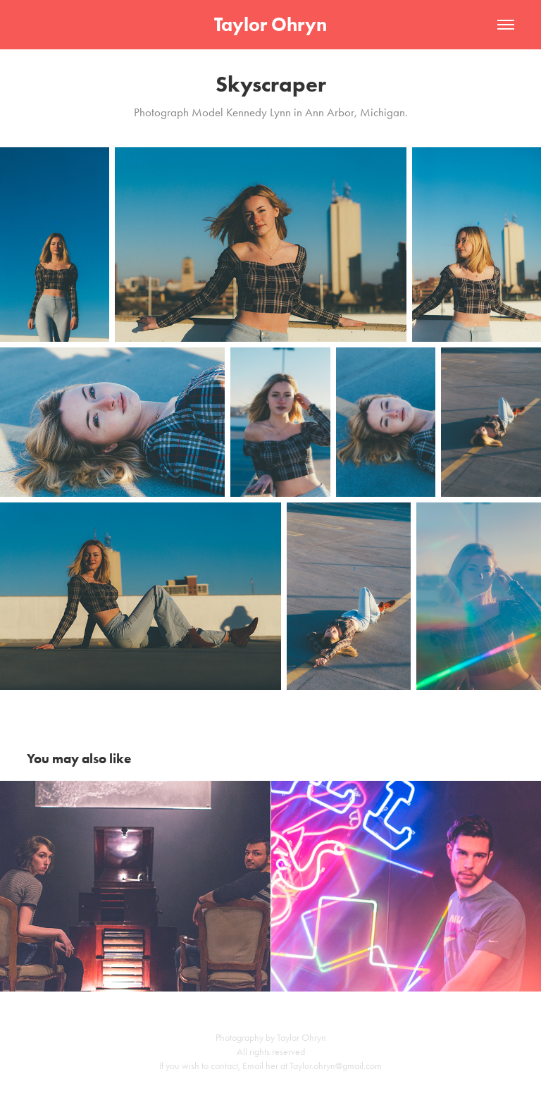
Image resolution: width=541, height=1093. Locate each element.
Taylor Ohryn (270, 24)
